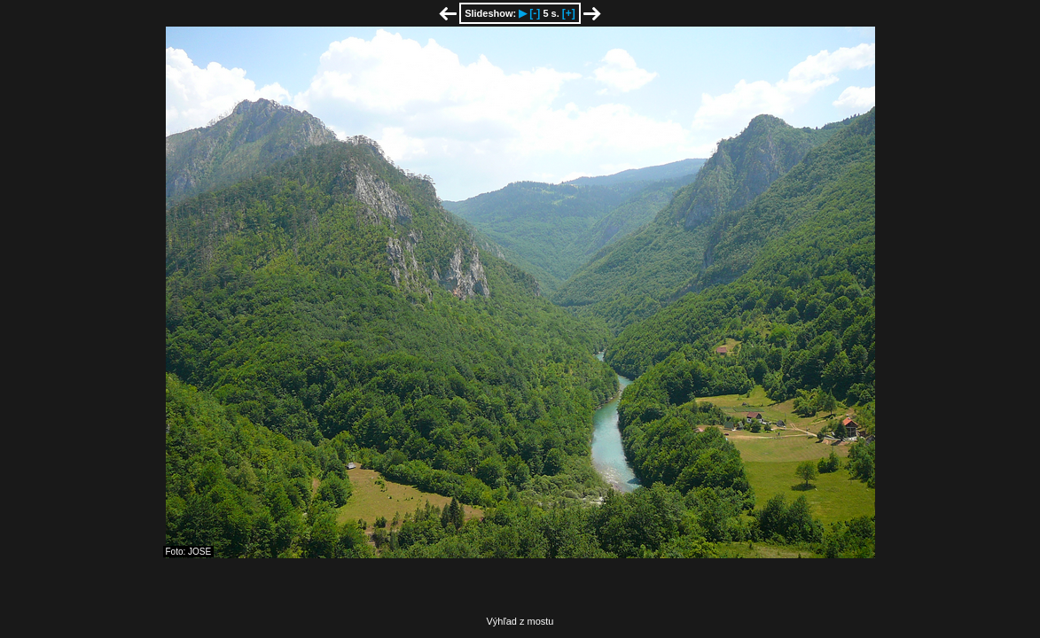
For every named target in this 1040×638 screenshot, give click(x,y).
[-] (534, 13)
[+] (568, 13)
